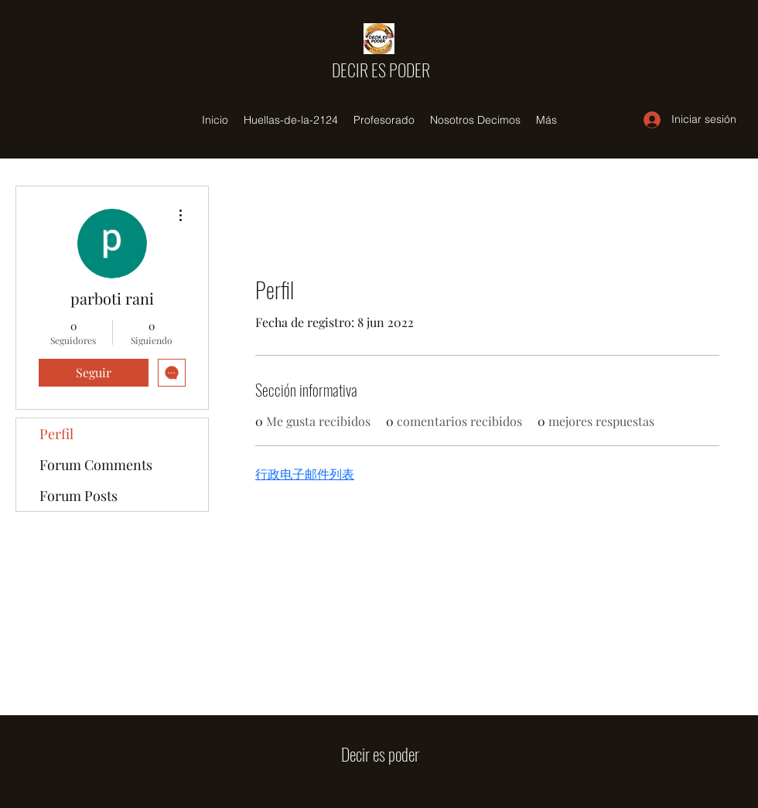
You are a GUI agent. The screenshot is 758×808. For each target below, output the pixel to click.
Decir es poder (380, 754)
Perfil (56, 433)
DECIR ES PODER (381, 69)
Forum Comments (95, 464)
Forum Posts (78, 495)
